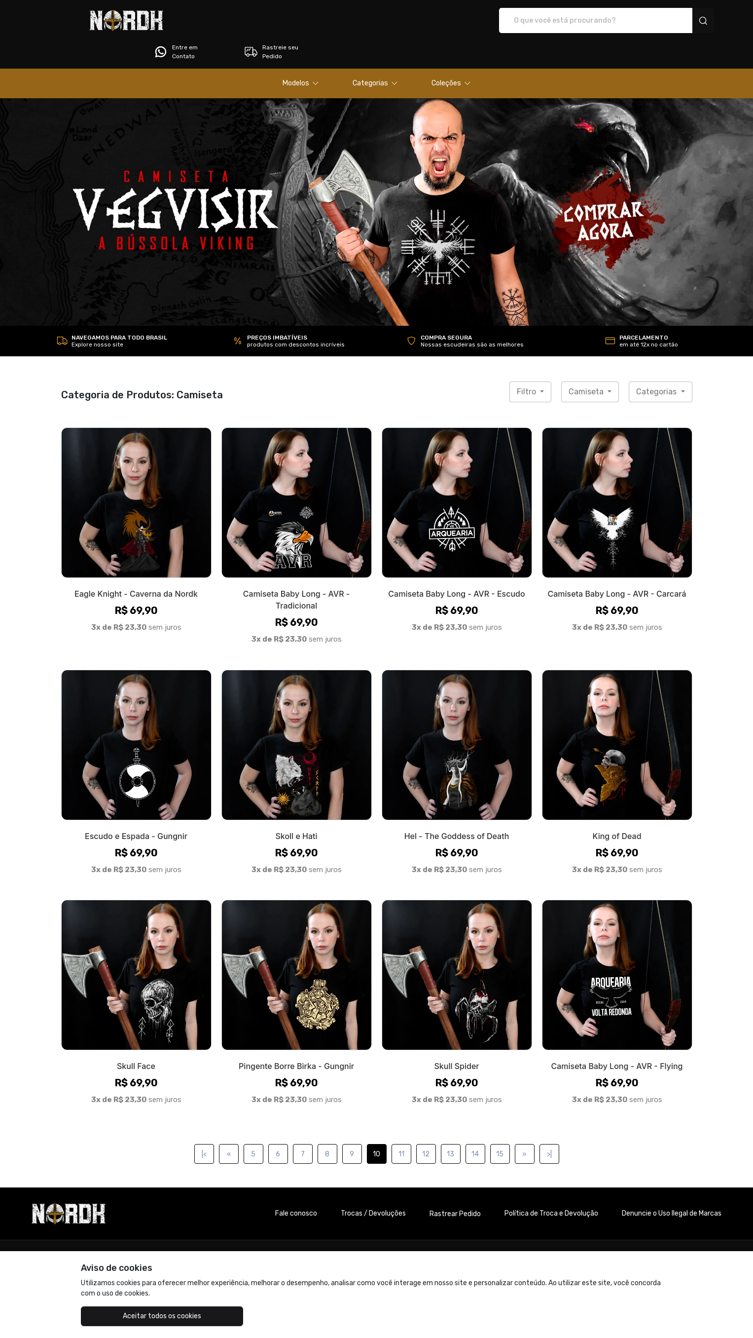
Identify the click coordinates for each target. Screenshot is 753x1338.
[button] (300, 55)
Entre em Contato (578, 21)
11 (401, 1126)
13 (450, 1126)
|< (204, 1126)
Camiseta (587, 364)
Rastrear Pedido (455, 1186)
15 (499, 1126)
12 (426, 1126)
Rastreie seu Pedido (673, 21)
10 (376, 1126)
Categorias (657, 364)
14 (475, 1126)
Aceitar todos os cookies (130, 1316)
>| (549, 1126)
